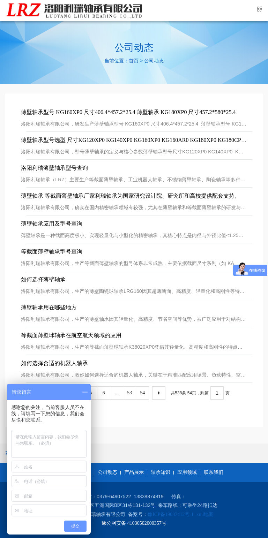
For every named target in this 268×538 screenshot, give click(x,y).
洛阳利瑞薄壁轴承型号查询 (54, 168)
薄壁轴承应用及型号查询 (51, 224)
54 (142, 392)
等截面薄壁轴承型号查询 (51, 252)
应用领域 (187, 472)
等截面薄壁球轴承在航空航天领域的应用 (71, 335)
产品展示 (134, 472)
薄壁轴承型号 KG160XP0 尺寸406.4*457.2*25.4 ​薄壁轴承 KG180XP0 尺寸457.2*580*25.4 (128, 112)
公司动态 (154, 61)
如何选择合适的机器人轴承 (54, 363)
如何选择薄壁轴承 (43, 279)
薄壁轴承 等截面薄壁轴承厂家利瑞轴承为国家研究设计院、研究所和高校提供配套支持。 (130, 196)
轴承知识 (160, 472)
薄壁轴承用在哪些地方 (49, 307)
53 (129, 392)
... (117, 392)
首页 (134, 61)
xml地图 (205, 514)
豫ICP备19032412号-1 (170, 514)
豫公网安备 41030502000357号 (134, 523)
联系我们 (213, 472)
